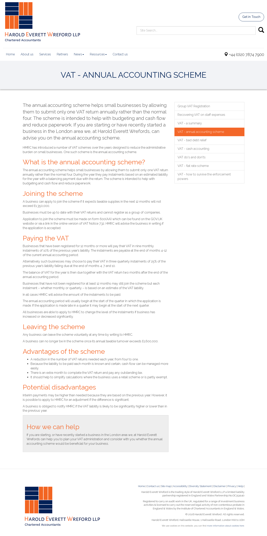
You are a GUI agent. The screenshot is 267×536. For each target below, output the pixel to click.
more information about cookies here (225, 526)
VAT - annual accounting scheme (201, 132)
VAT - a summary (190, 123)
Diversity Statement (200, 486)
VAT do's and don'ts (192, 157)
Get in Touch (251, 17)
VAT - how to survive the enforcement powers (204, 177)
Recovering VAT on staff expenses (201, 115)
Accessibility (180, 486)
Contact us (120, 54)
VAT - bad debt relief (192, 140)
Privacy (232, 486)
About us (27, 54)
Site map (166, 486)
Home (10, 54)
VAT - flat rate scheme (193, 166)
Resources (98, 54)
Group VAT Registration (194, 106)
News (79, 54)
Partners (62, 54)
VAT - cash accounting (193, 149)
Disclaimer (219, 486)
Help (240, 486)
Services (45, 54)
